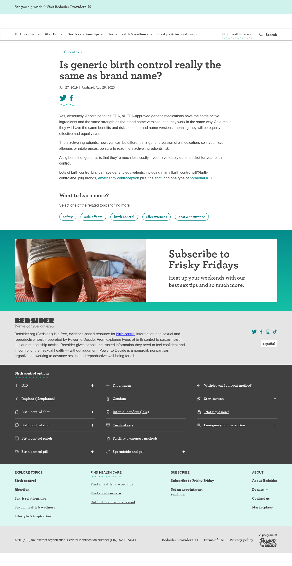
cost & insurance (192, 230)
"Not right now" (216, 425)
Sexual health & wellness (35, 520)
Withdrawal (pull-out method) (228, 398)
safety (68, 230)
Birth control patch (36, 451)
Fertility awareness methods (135, 451)
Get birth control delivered (113, 515)
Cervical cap (123, 438)
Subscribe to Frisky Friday (192, 494)
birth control (124, 230)
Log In (248, 7)
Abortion (22, 502)
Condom (119, 412)
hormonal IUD (201, 191)
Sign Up (234, 7)
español (269, 7)
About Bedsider (264, 494)
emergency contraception (118, 191)
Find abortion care (106, 506)
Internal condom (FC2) (131, 425)
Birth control (69, 65)
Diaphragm (122, 398)
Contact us (261, 511)
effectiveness (156, 230)
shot (158, 191)
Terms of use (213, 553)
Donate (258, 502)
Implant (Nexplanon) (38, 412)
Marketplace (262, 520)
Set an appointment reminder (187, 505)
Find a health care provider (113, 497)
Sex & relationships (30, 511)
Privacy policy (241, 553)
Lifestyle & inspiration (33, 529)
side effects (93, 230)
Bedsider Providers (70, 7)
